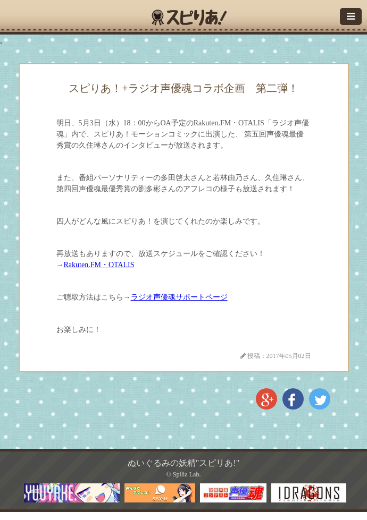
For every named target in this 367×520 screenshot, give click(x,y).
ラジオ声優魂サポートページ (179, 297)
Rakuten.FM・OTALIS (99, 265)
